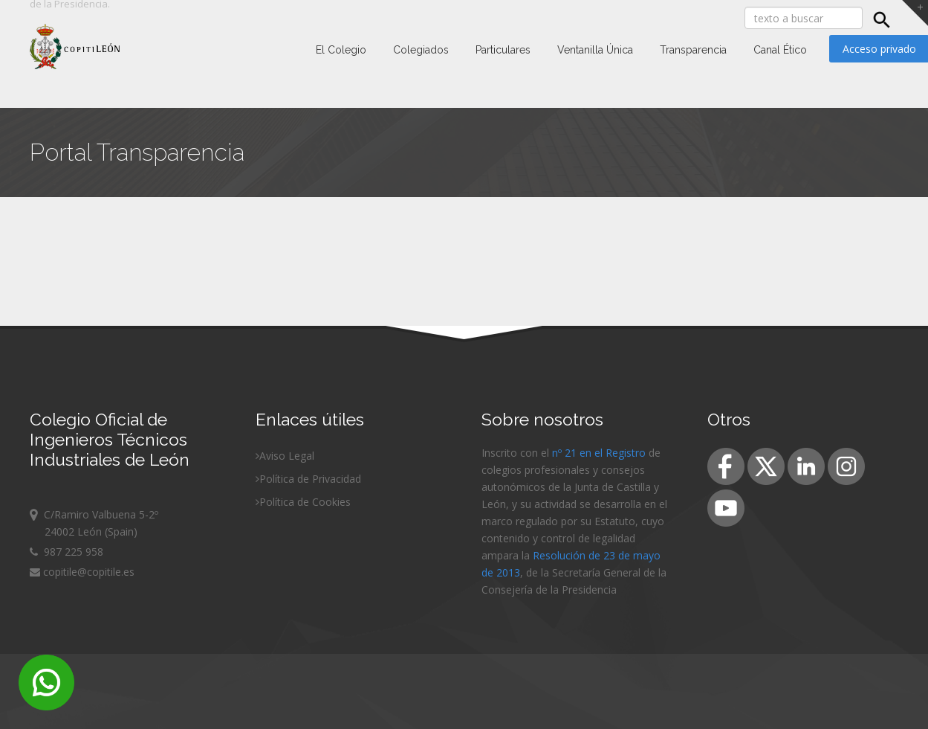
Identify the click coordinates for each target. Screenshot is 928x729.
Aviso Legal (286, 456)
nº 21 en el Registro (599, 453)
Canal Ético (780, 50)
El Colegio (341, 50)
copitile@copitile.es (82, 572)
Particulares (503, 50)
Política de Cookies (305, 502)
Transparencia (693, 50)
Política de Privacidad (310, 479)
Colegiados (421, 50)
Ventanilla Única (595, 50)
